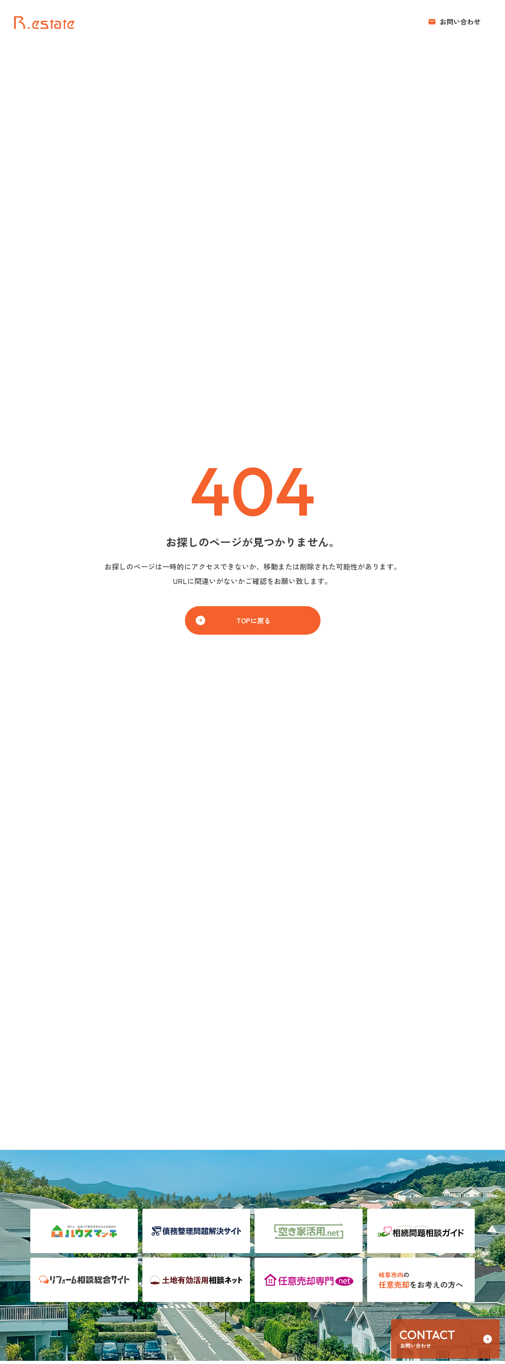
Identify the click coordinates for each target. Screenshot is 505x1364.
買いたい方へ (302, 21)
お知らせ (391, 21)
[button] (454, 21)
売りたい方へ (250, 21)
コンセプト (350, 21)
